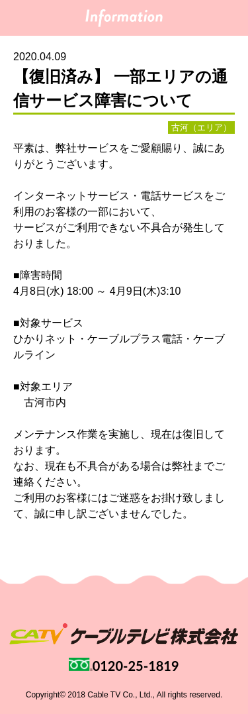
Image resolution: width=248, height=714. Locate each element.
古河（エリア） (201, 127)
